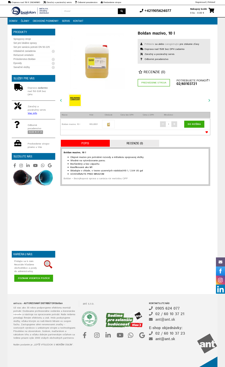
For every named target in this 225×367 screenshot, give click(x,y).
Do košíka (194, 124)
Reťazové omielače (23, 55)
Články (25, 21)
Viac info (32, 113)
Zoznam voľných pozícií (34, 278)
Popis (85, 143)
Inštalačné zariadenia (24, 51)
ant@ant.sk (165, 319)
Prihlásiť (211, 2)
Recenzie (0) (152, 72)
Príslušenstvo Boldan (24, 59)
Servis (66, 21)
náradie (17, 314)
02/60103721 (186, 84)
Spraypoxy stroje (22, 39)
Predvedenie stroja (153, 82)
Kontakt (78, 21)
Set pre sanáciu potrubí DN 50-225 (31, 47)
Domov (13, 21)
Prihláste (149, 44)
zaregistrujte (172, 44)
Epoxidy (17, 63)
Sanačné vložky (21, 67)
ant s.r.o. (88, 304)
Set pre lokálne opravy (25, 43)
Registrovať (200, 2)
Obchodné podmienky (46, 21)
